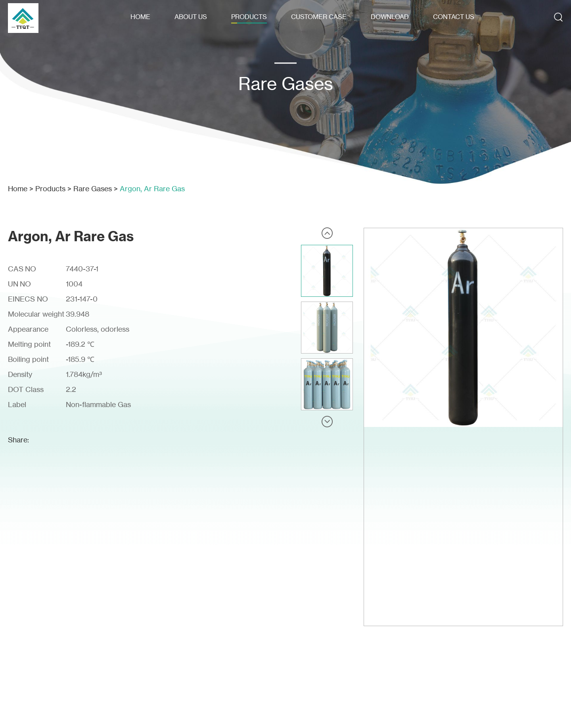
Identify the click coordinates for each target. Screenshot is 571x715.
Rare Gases (92, 188)
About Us (190, 17)
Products (249, 17)
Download (390, 17)
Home (140, 17)
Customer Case (319, 17)
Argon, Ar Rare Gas (152, 188)
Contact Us (453, 17)
